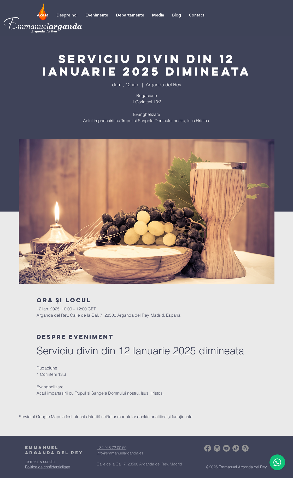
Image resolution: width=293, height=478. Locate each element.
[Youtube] (226, 448)
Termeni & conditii (40, 461)
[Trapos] (245, 448)
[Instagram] (217, 448)
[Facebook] (207, 448)
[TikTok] (235, 448)
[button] (158, 15)
